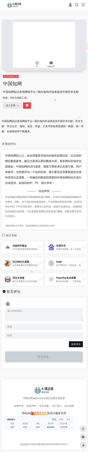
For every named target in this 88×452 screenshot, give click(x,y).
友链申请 (19, 405)
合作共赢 (44, 405)
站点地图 (69, 405)
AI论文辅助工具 (11, 76)
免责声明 (31, 405)
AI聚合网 (40, 444)
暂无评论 (13, 291)
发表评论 (76, 344)
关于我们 (56, 405)
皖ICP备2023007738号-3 (56, 444)
